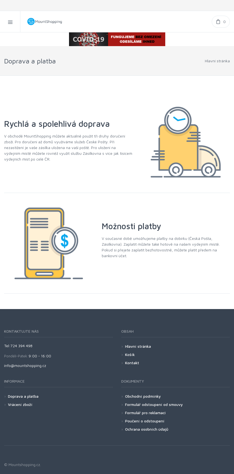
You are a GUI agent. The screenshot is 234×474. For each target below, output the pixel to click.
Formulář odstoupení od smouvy (154, 404)
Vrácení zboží (20, 404)
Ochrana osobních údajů (146, 429)
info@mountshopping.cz (25, 365)
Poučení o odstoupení (144, 421)
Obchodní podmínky (143, 396)
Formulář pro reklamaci (145, 412)
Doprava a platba (23, 396)
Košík (130, 354)
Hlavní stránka (217, 60)
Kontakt (132, 362)
